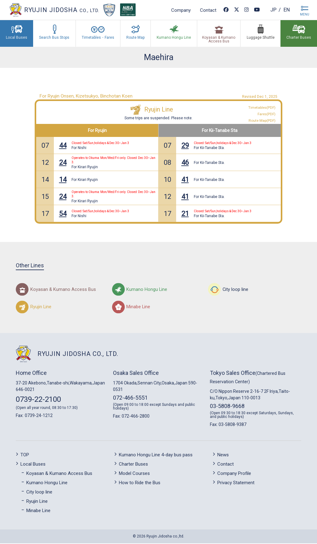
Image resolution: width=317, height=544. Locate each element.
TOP (24, 455)
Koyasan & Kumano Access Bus (59, 474)
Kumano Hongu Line (46, 483)
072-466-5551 (130, 398)
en (285, 10)
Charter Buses (133, 464)
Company (179, 10)
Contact (206, 10)
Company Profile (234, 474)
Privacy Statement (235, 483)
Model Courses (134, 474)
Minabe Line (38, 511)
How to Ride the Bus (139, 483)
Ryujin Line (158, 109)
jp (271, 10)
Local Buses (33, 464)
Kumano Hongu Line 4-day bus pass (156, 455)
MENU (304, 14)
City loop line (39, 492)
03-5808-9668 (227, 407)
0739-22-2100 (38, 400)
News (223, 455)
